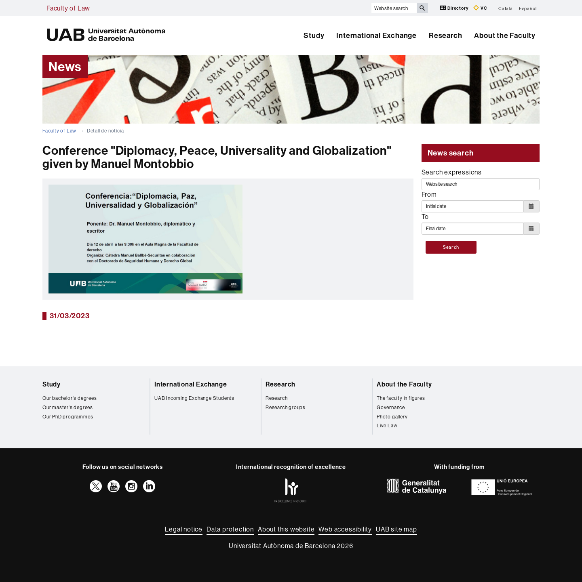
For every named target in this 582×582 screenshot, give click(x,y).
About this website (286, 529)
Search (451, 247)
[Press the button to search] (422, 8)
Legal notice (183, 529)
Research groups (286, 407)
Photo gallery (392, 417)
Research (445, 35)
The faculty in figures (401, 398)
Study (314, 35)
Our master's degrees (67, 407)
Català (505, 8)
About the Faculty (505, 35)
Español (528, 8)
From (429, 194)
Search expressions (452, 172)
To (425, 216)
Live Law (387, 425)
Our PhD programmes (67, 417)
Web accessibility (345, 529)
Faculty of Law (68, 8)
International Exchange (376, 35)
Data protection (230, 529)
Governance (391, 407)
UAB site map (396, 529)
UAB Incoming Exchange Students (194, 398)
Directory (454, 8)
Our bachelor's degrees (69, 398)
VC (480, 8)
